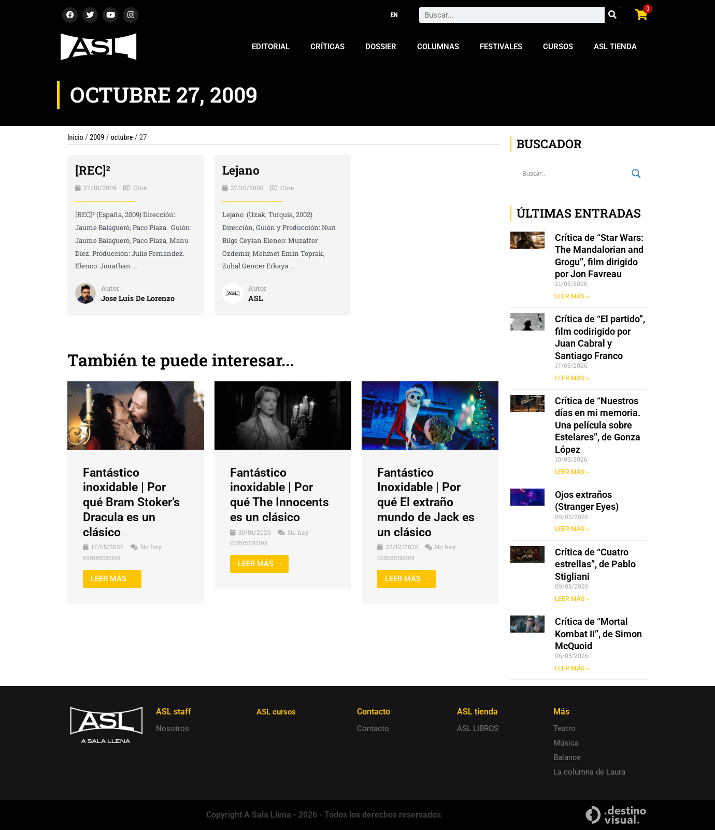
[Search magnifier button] (636, 173)
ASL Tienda (615, 46)
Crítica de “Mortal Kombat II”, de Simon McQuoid (598, 634)
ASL (255, 298)
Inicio (75, 137)
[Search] (612, 15)
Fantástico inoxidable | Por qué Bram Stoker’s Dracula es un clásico (134, 502)
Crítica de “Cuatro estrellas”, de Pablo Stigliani (595, 564)
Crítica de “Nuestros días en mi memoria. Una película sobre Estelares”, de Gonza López (597, 425)
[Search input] (574, 173)
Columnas (438, 46)
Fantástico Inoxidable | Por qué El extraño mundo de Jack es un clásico (428, 502)
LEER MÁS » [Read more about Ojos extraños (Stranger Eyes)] (572, 529)
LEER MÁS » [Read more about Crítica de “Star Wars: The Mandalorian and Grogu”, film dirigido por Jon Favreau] (572, 296)
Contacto (373, 728)
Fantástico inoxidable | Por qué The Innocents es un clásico (281, 494)
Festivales (501, 46)
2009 (98, 137)
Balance (567, 757)
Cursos (558, 46)
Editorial (271, 46)
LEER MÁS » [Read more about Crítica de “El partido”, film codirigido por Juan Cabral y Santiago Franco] (572, 378)
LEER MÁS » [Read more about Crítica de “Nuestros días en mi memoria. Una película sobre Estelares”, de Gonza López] (572, 472)
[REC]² (93, 170)
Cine (140, 187)
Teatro (564, 728)
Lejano (241, 170)
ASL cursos (277, 712)
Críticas (327, 46)
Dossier (380, 46)
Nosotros (172, 728)
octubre (124, 137)
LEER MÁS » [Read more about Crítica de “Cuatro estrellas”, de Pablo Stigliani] (572, 599)
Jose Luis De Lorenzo (140, 298)
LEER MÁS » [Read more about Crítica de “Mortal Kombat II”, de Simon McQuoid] (572, 668)
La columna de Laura (589, 772)
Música (566, 743)
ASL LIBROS (477, 728)
